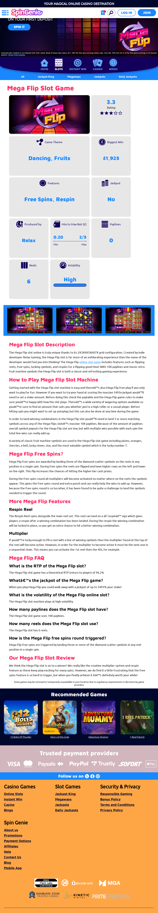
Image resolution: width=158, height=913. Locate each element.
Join (147, 12)
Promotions (13, 835)
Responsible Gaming (116, 794)
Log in (126, 12)
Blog (7, 862)
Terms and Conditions (117, 804)
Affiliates (11, 846)
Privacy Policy (111, 810)
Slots (59, 69)
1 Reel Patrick (137, 736)
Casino (98, 69)
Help (7, 852)
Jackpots (62, 804)
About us (11, 830)
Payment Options (17, 841)
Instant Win (77, 69)
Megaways (63, 799)
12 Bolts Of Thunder (20, 736)
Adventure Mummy (98, 736)
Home (44, 69)
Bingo (113, 69)
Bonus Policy (110, 799)
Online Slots (13, 794)
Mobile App (13, 868)
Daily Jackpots (128, 76)
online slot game (90, 362)
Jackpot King (65, 794)
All (22, 76)
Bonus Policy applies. (16, 54)
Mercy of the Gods (59, 736)
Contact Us (12, 857)
